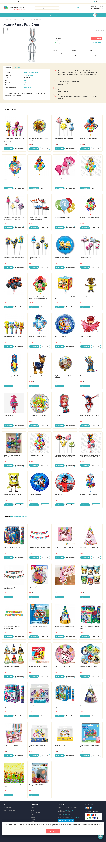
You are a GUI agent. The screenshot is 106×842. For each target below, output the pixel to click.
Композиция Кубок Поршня (37, 455)
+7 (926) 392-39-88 (74, 817)
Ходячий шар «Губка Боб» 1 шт (12, 494)
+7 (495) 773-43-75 (96, 8)
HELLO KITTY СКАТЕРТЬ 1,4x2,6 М (64, 587)
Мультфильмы (28, 75)
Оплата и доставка (41, 1)
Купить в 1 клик (96, 42)
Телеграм (79, 7)
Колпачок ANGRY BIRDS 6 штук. (12, 666)
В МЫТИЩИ (68, 48)
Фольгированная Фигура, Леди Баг (90, 415)
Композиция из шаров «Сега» (37, 336)
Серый (26, 80)
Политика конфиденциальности (68, 839)
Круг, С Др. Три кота (60, 336)
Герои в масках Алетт (86, 336)
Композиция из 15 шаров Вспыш (89, 217)
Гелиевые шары (7, 807)
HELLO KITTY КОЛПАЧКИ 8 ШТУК (89, 547)
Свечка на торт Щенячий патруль (38, 626)
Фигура (26, 90)
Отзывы (73, 1)
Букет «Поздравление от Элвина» (38, 178)
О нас (19, 1)
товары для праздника (18, 517)
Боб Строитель (84, 376)
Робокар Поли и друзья (35, 494)
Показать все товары (9, 519)
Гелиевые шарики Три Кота (62, 217)
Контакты (80, 1)
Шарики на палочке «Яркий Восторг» (14, 336)
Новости (50, 1)
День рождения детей (31, 72)
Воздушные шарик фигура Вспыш (13, 297)
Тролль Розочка (8, 415)
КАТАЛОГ (6, 804)
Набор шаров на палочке (87, 257)
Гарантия (32, 1)
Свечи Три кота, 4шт (60, 745)
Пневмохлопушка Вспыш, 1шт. (12, 547)
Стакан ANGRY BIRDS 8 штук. (88, 587)
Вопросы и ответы (59, 1)
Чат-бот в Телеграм (67, 820)
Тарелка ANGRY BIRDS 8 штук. (88, 666)
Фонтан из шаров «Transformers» (13, 376)
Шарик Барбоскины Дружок (88, 297)
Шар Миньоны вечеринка (62, 257)
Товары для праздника (9, 810)
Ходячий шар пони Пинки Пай (63, 178)
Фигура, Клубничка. (60, 415)
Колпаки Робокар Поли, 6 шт (88, 705)
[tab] (7, 67)
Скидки (67, 1)
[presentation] (7, 67)
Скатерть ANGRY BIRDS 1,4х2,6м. (38, 785)
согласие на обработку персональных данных (90, 839)
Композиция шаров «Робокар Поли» (90, 494)
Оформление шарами (9, 809)
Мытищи (5, 1)
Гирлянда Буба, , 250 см (35, 587)
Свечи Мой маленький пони (37, 705)
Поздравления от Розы (86, 178)
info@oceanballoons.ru (67, 814)
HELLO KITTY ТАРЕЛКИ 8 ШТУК (63, 666)
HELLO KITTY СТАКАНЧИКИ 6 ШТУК (14, 745)
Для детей (27, 87)
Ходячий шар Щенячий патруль (38, 376)
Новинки (25, 1)
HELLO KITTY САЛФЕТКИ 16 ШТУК (64, 547)
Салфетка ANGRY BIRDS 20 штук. (38, 666)
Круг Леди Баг (58, 494)
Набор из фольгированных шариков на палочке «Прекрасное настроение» (14, 140)
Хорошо (53, 831)
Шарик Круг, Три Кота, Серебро (37, 415)
